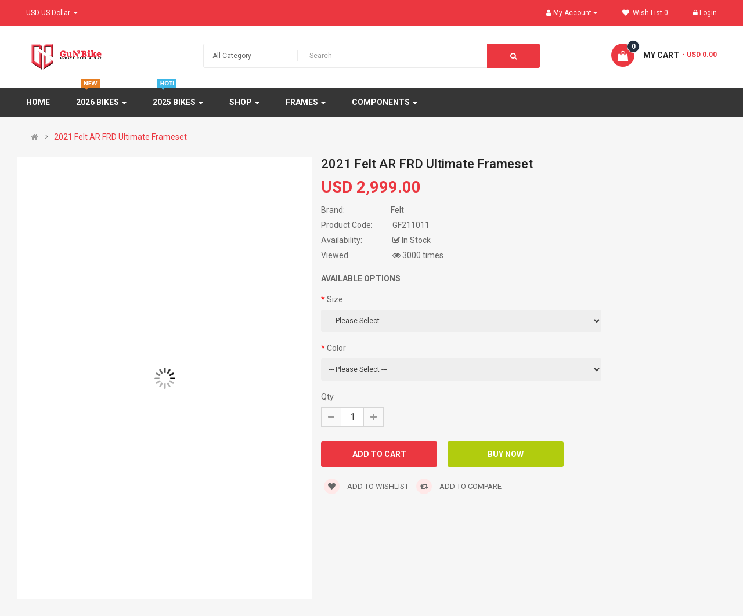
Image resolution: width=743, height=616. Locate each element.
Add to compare (459, 486)
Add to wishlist (366, 486)
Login (705, 13)
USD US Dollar (52, 13)
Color (336, 348)
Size (335, 299)
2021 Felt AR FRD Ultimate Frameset (120, 137)
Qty (327, 396)
